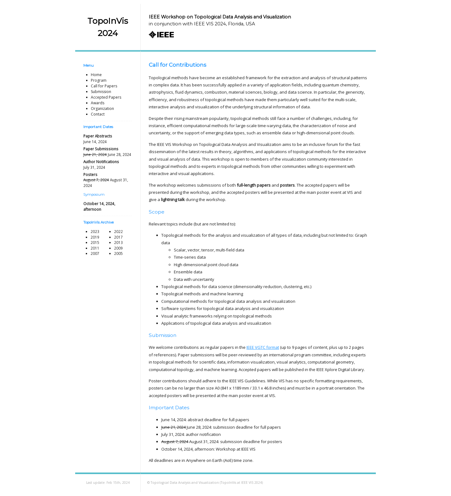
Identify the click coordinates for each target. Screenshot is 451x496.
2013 (118, 242)
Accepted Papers (106, 97)
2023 (95, 231)
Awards (97, 103)
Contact (98, 114)
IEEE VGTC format (262, 347)
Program (98, 80)
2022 (118, 231)
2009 (118, 248)
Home (96, 74)
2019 (95, 237)
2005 (118, 253)
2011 (95, 248)
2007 (95, 253)
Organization (102, 108)
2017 (118, 237)
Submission (101, 91)
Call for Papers (104, 86)
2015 (95, 242)
